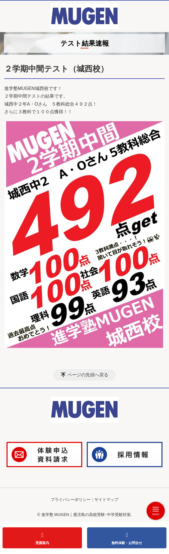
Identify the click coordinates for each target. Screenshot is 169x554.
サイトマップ (106, 499)
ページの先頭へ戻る (87, 374)
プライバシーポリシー (70, 499)
